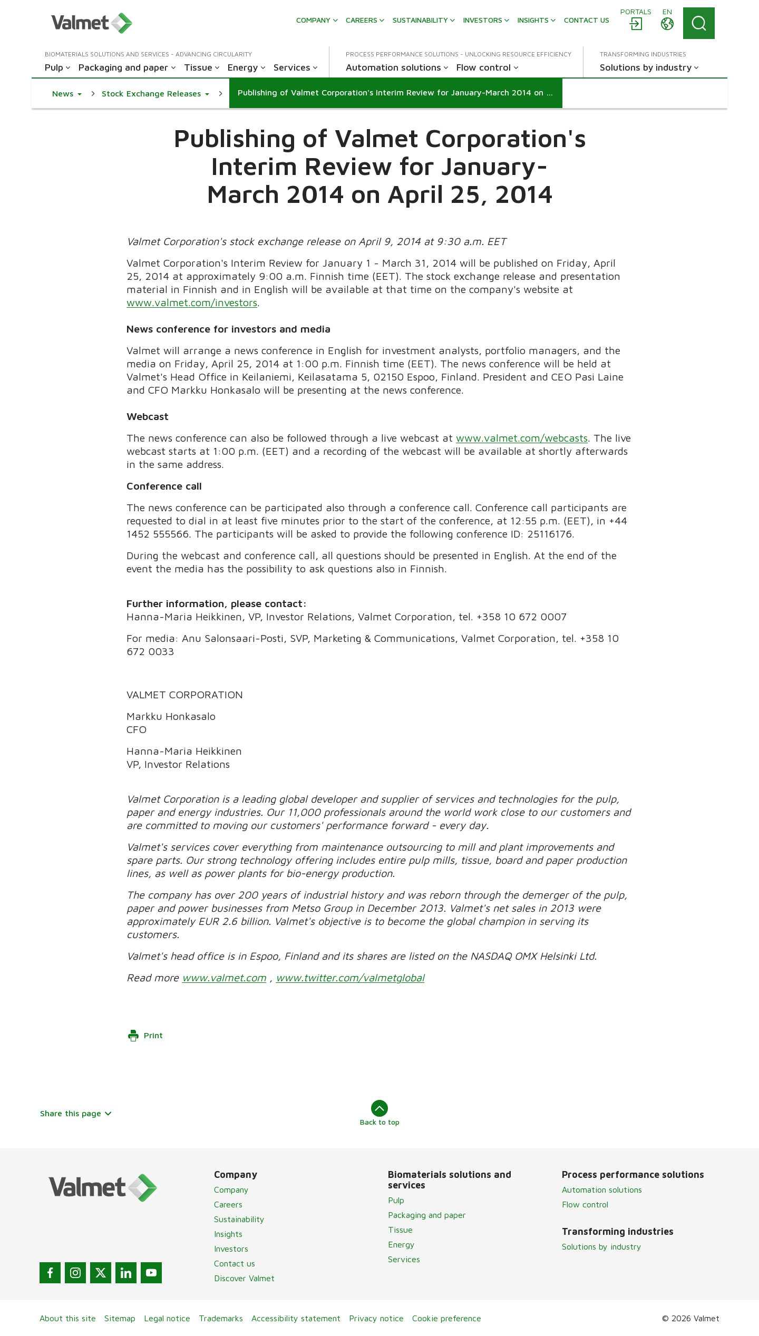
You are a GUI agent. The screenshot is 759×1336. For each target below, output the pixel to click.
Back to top (380, 1113)
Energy (401, 1244)
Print (145, 1035)
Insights (228, 1234)
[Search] (699, 23)
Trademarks (221, 1318)
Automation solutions (602, 1189)
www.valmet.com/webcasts (522, 438)
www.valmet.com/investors (191, 302)
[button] (67, 93)
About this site (68, 1318)
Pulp (396, 1200)
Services (404, 1259)
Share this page (76, 1113)
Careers (228, 1204)
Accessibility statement (295, 1318)
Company (231, 1189)
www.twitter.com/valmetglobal (350, 977)
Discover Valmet (244, 1278)
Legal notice (167, 1318)
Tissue (400, 1229)
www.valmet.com (224, 977)
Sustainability (239, 1219)
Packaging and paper (427, 1215)
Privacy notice (376, 1318)
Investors (231, 1248)
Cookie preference (446, 1318)
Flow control (585, 1204)
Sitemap (119, 1318)
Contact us (234, 1263)
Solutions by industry (601, 1246)
